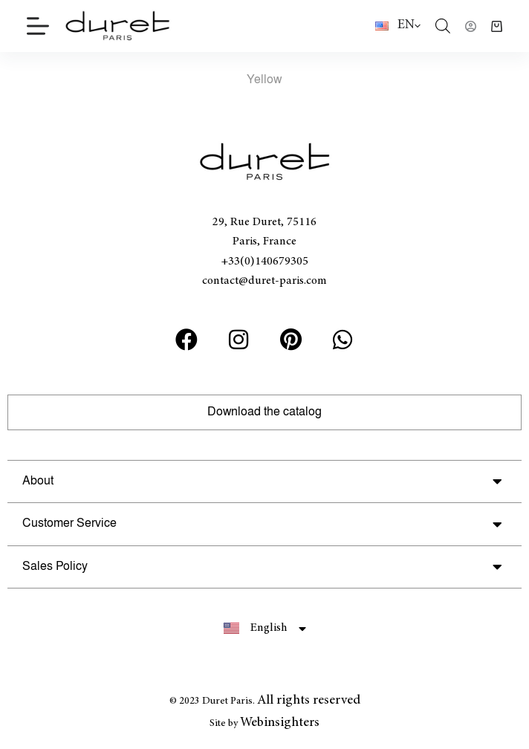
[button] (264, 482)
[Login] (470, 26)
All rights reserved (308, 700)
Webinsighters (279, 723)
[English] (398, 26)
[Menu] (38, 26)
